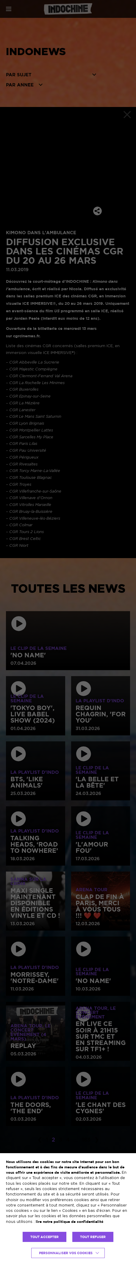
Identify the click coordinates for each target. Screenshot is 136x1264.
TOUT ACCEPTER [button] (44, 1237)
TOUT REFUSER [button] (93, 1237)
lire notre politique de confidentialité (69, 1221)
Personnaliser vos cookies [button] (66, 1253)
